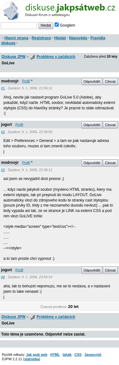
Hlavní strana (16, 38)
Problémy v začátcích (55, 56)
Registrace (41, 38)
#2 (3, 132)
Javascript (92, 354)
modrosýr (10, 81)
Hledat (60, 38)
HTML (55, 354)
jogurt (6, 124)
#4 (3, 277)
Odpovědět (91, 81)
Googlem (65, 25)
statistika (31, 359)
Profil (26, 81)
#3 (3, 170)
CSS (78, 354)
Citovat (110, 81)
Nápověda (78, 38)
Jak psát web (36, 354)
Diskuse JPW (13, 56)
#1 (3, 88)
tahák (67, 354)
